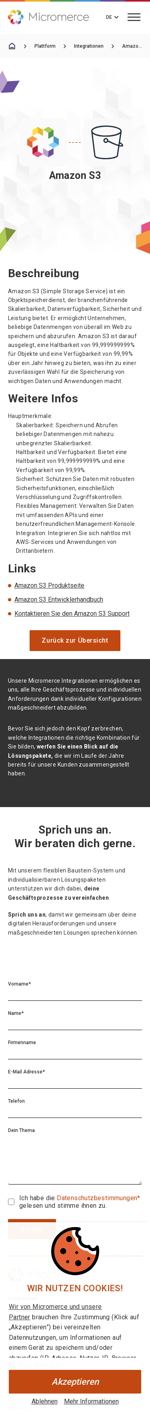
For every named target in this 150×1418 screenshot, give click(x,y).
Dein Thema (21, 1130)
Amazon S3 (132, 46)
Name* (16, 1013)
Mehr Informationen (91, 1401)
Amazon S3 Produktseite (49, 585)
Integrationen (89, 46)
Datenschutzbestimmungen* (98, 1198)
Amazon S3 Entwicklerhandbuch (58, 599)
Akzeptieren (75, 1382)
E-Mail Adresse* (26, 1072)
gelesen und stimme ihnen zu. (63, 1205)
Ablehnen (45, 1401)
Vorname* (19, 984)
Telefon (16, 1101)
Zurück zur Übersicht (75, 640)
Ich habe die (38, 1198)
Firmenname (22, 1042)
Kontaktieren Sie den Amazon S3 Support (72, 613)
